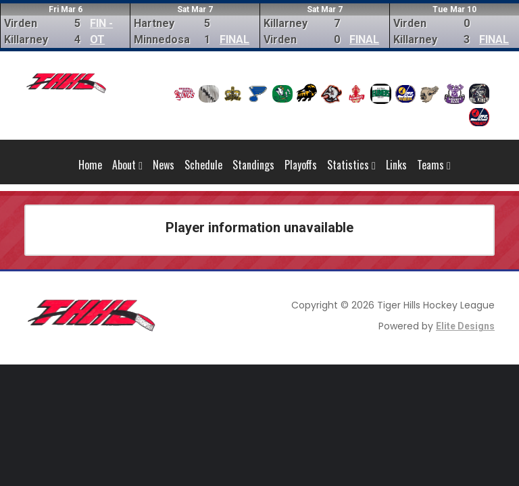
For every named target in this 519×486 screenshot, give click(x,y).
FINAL (234, 39)
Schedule (203, 165)
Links (396, 165)
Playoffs (301, 165)
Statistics (351, 165)
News (163, 165)
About (127, 165)
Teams (434, 165)
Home (90, 165)
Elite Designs (465, 326)
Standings (253, 165)
